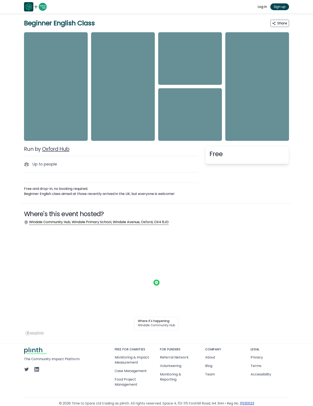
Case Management (131, 370)
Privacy (257, 357)
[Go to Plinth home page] (28, 6)
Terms (256, 365)
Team (210, 374)
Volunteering (170, 365)
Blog (208, 365)
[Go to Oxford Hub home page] (42, 7)
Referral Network (174, 357)
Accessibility (261, 374)
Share (279, 23)
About (210, 357)
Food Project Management (126, 382)
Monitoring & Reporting (170, 377)
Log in (262, 6)
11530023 (247, 403)
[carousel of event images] (156, 84)
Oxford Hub (55, 149)
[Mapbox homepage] (34, 333)
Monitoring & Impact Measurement (132, 360)
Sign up (280, 6)
